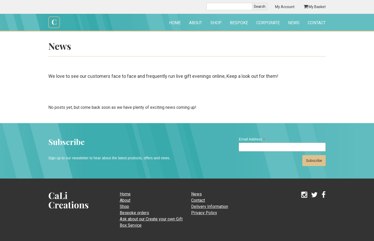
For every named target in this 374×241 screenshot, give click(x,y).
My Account (285, 7)
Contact (317, 22)
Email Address (252, 139)
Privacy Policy (204, 212)
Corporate (268, 22)
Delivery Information (209, 206)
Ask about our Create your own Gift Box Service (151, 222)
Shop (216, 22)
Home (175, 22)
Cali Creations (54, 27)
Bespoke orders (134, 212)
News (293, 22)
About (195, 22)
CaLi (62, 210)
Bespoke (239, 22)
